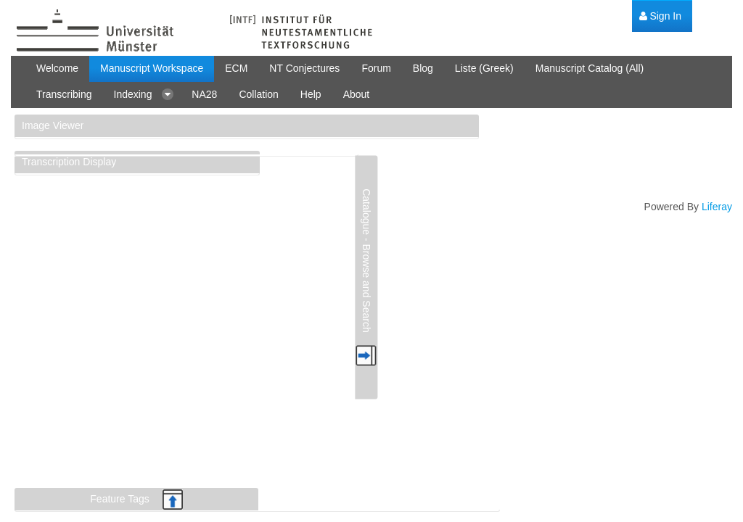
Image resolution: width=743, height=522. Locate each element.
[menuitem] (660, 16)
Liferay (717, 206)
